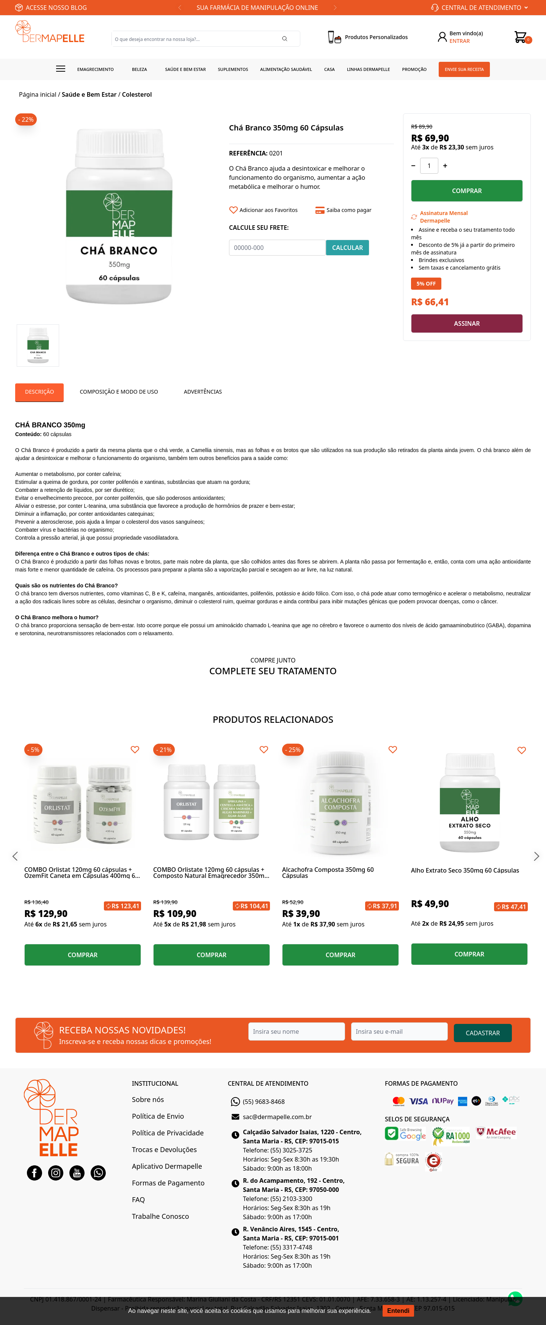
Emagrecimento (95, 69)
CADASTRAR (483, 1033)
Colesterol (137, 94)
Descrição (39, 391)
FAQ (138, 1199)
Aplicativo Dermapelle (167, 1166)
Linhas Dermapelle (368, 69)
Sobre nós (148, 1099)
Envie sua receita (464, 69)
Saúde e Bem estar (185, 69)
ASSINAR (467, 323)
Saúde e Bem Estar (89, 94)
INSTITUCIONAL (155, 1083)
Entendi (398, 1311)
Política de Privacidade (168, 1132)
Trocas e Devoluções (164, 1149)
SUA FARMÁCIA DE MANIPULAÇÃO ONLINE (257, 7)
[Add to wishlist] (269, 210)
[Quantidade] (429, 166)
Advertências (203, 391)
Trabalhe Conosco (160, 1216)
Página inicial (37, 94)
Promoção (414, 69)
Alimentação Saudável (286, 69)
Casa (329, 69)
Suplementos (233, 69)
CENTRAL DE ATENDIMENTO (268, 1083)
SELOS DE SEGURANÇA (417, 1119)
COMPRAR (467, 191)
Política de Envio (158, 1116)
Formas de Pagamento (168, 1182)
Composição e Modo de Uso (119, 391)
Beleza (139, 69)
